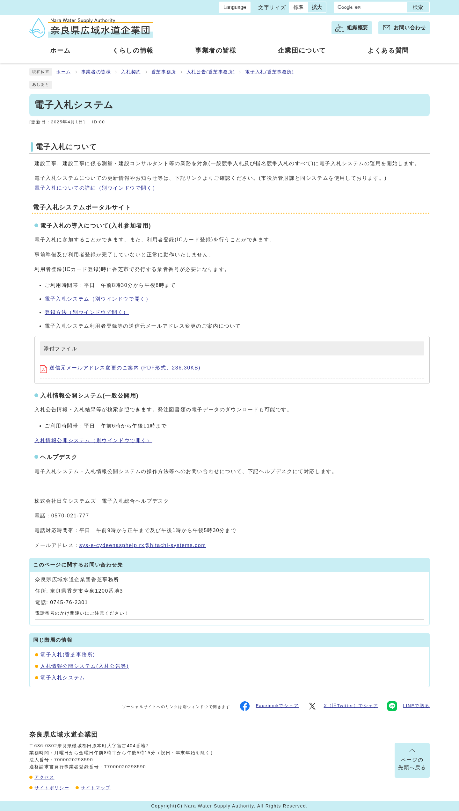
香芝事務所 (163, 71)
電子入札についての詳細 (96, 188)
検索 (418, 7)
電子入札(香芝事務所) (269, 71)
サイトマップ (96, 787)
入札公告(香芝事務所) (210, 71)
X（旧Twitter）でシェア (343, 706)
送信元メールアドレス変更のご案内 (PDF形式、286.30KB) (120, 367)
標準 (298, 7)
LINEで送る (408, 706)
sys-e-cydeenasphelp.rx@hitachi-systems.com (142, 545)
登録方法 (87, 312)
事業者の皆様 (96, 71)
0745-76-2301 (69, 602)
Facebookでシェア (269, 706)
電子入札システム (98, 299)
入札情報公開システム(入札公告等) (84, 666)
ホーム (63, 71)
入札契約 (131, 71)
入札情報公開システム (93, 440)
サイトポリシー (51, 787)
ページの (412, 764)
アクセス (44, 777)
